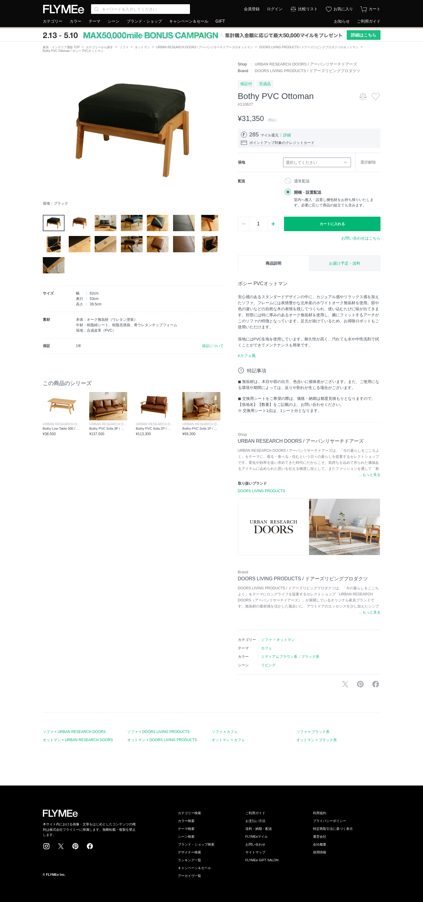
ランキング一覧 (189, 860)
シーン (113, 21)
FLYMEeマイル (256, 836)
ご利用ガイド (368, 21)
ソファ (123, 47)
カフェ (266, 648)
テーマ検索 (186, 828)
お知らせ (342, 21)
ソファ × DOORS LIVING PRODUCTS (158, 732)
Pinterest (75, 846)
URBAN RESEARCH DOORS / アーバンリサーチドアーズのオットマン (204, 47)
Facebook (89, 846)
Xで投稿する (345, 684)
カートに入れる (332, 224)
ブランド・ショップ (144, 21)
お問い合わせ (255, 844)
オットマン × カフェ (228, 740)
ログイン (275, 9)
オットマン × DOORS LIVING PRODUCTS (162, 740)
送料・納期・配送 (258, 828)
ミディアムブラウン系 (279, 657)
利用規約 (319, 813)
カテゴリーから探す (99, 47)
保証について (213, 346)
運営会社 (319, 836)
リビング (268, 665)
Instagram (46, 846)
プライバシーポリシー (329, 821)
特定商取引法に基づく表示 (333, 828)
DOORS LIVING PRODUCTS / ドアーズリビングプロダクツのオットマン (308, 47)
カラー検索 (186, 821)
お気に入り (343, 9)
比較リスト (308, 9)
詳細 (287, 135)
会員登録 (252, 9)
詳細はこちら (363, 35)
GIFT (220, 21)
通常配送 (302, 181)
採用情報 (319, 852)
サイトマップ (255, 852)
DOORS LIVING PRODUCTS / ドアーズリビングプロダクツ (307, 71)
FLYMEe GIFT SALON (262, 860)
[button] (47, 129)
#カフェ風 (247, 355)
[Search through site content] (140, 9)
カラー (75, 21)
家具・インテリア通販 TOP (61, 47)
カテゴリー (52, 21)
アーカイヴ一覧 (189, 876)
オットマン (142, 47)
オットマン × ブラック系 (316, 740)
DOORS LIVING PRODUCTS (261, 491)
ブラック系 (310, 657)
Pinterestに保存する (360, 684)
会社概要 (319, 844)
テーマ (94, 21)
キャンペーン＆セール (188, 21)
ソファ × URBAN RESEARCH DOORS (74, 732)
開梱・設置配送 (307, 192)
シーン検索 (186, 836)
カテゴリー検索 (189, 813)
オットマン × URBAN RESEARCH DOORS (78, 740)
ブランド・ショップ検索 (196, 844)
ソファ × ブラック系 (313, 732)
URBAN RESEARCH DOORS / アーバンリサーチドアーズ (306, 64)
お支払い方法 (255, 821)
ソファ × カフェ (225, 732)
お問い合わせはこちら (360, 238)
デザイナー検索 (189, 852)
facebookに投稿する (375, 684)
